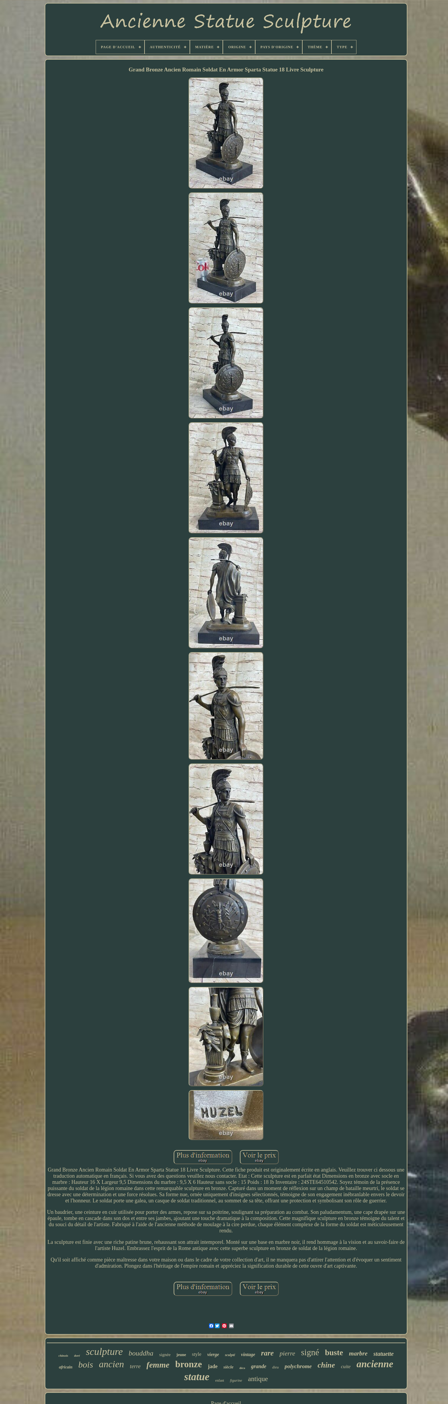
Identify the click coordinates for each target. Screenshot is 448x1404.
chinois (63, 1355)
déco (242, 1368)
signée (164, 1354)
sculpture (104, 1351)
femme (158, 1364)
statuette (384, 1354)
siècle (228, 1367)
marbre (358, 1353)
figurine (236, 1380)
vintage (248, 1354)
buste (334, 1352)
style (196, 1354)
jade (213, 1366)
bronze (188, 1364)
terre (135, 1366)
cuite (346, 1366)
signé (310, 1352)
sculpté (230, 1355)
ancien (111, 1364)
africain (65, 1367)
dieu (275, 1367)
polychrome (298, 1366)
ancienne (374, 1364)
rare (267, 1353)
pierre (287, 1353)
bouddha (141, 1353)
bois (85, 1364)
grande (258, 1366)
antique (258, 1379)
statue (197, 1377)
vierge (213, 1354)
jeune (181, 1355)
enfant (219, 1380)
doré (77, 1355)
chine (326, 1365)
